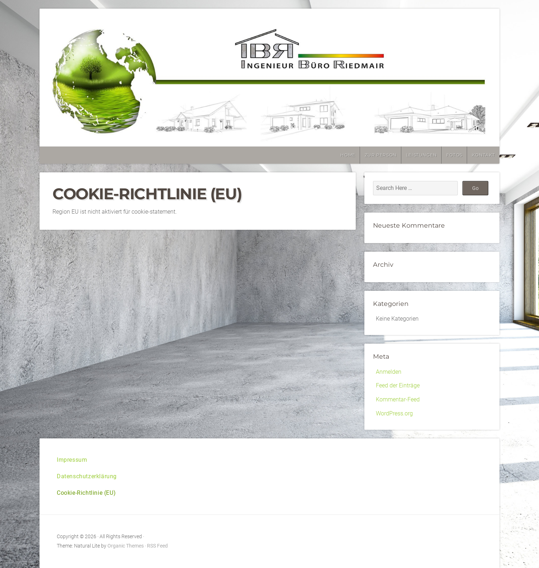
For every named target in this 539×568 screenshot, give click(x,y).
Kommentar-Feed (398, 399)
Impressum (72, 459)
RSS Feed (157, 546)
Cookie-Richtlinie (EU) (86, 492)
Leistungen (421, 155)
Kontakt (483, 155)
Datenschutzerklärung (87, 476)
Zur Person (381, 155)
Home (347, 155)
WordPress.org (394, 413)
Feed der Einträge (398, 385)
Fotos (454, 155)
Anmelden (388, 371)
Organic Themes (125, 546)
